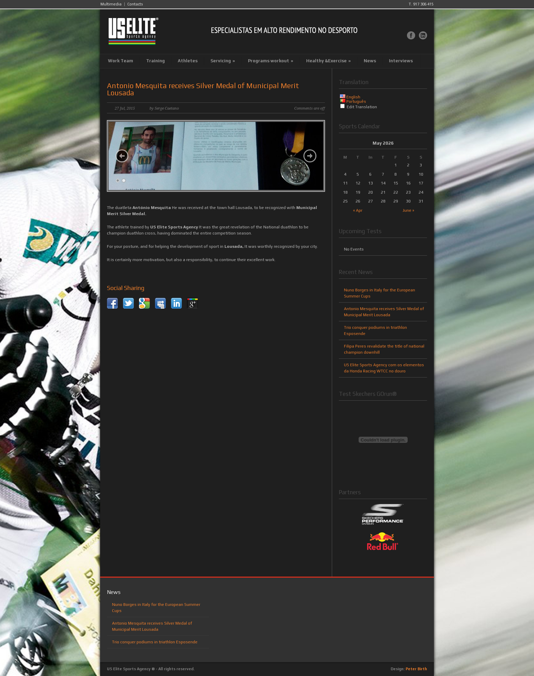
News (370, 60)
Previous (121, 155)
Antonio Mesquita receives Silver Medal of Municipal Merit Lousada (203, 89)
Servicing (222, 60)
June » (408, 210)
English (353, 97)
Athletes (188, 60)
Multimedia (111, 4)
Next (309, 155)
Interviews (401, 60)
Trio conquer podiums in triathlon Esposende (155, 642)
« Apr (357, 210)
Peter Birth (416, 669)
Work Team (120, 60)
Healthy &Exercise (328, 60)
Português (356, 101)
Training (155, 60)
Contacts (135, 4)
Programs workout (270, 60)
